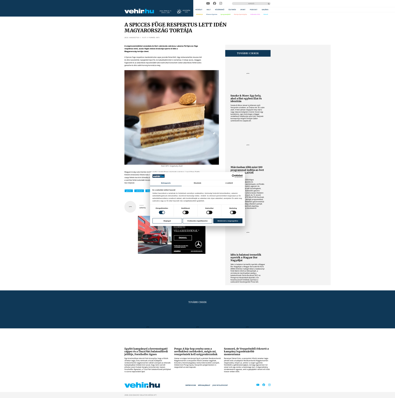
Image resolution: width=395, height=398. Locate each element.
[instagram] (220, 3)
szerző (141, 205)
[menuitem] (198, 9)
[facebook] (214, 3)
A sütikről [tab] (229, 183)
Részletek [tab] (197, 183)
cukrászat (139, 191)
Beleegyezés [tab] (166, 183)
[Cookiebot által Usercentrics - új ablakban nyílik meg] (233, 176)
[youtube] (208, 3)
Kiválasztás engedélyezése (197, 221)
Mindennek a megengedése (228, 221)
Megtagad (167, 221)
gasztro (128, 191)
